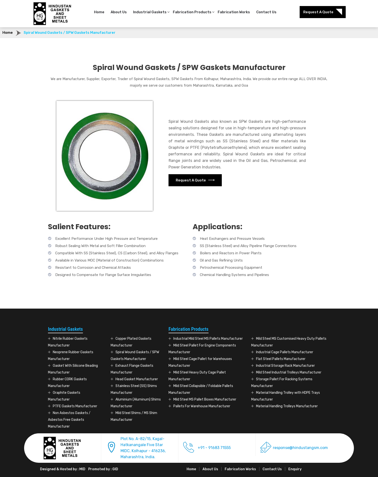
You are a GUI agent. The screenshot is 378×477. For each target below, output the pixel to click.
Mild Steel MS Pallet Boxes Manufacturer (204, 399)
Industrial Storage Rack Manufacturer (285, 366)
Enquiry (295, 469)
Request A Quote (322, 12)
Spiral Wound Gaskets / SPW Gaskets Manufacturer (69, 32)
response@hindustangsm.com (300, 447)
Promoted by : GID (103, 469)
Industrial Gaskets (150, 12)
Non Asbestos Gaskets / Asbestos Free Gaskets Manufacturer (69, 420)
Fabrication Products (192, 12)
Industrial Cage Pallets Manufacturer (284, 352)
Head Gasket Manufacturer (136, 379)
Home (99, 12)
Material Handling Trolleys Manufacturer (287, 406)
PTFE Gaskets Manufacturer (75, 406)
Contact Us (266, 12)
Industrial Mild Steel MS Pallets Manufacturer (208, 339)
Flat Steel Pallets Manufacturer (280, 359)
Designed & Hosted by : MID (62, 469)
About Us (119, 12)
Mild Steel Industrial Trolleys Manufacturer (288, 372)
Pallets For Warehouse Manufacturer (201, 406)
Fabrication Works (234, 12)
